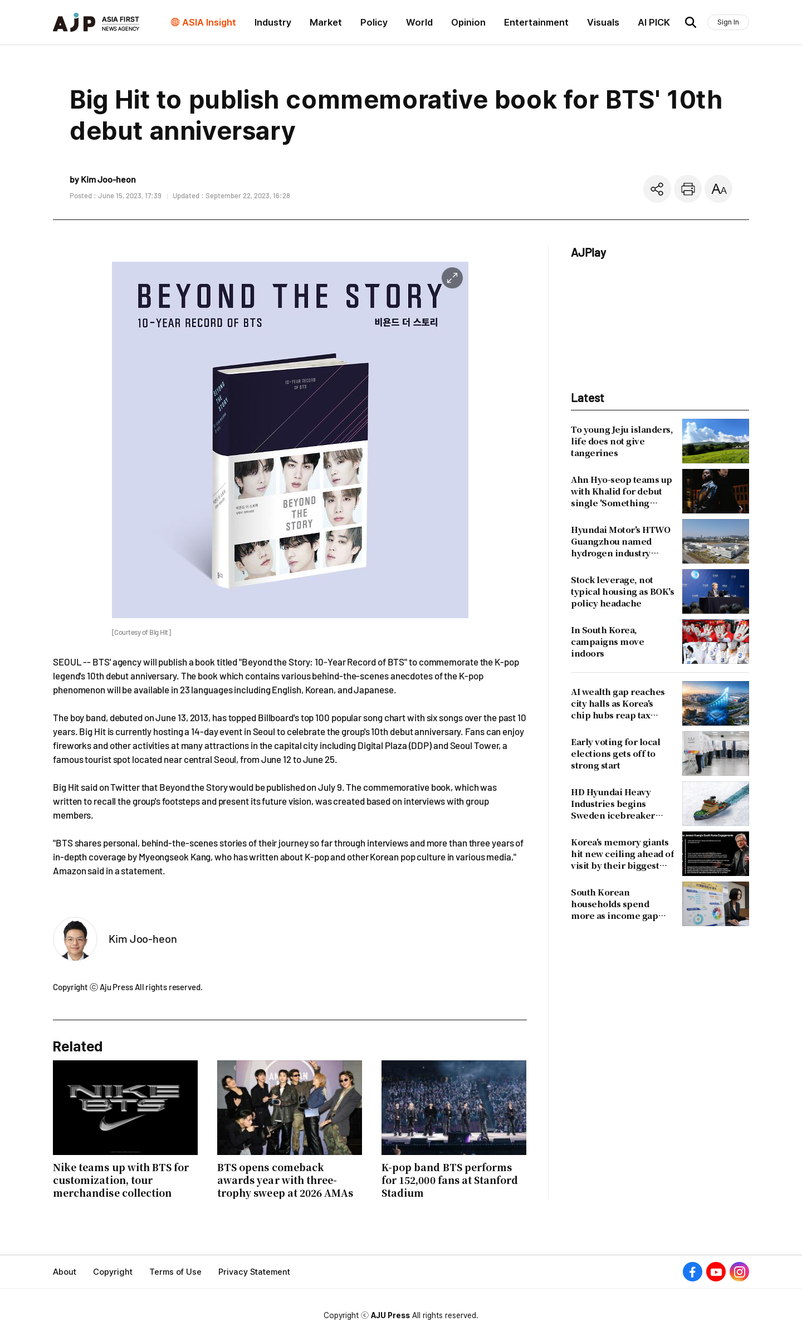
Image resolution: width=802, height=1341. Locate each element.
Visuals (603, 22)
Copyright (113, 1272)
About (64, 1272)
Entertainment (536, 22)
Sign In (728, 22)
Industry (273, 22)
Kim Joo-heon (143, 938)
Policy (374, 22)
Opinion (468, 22)
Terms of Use (175, 1272)
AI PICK (654, 22)
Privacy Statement (254, 1272)
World (419, 22)
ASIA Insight (209, 22)
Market (326, 22)
